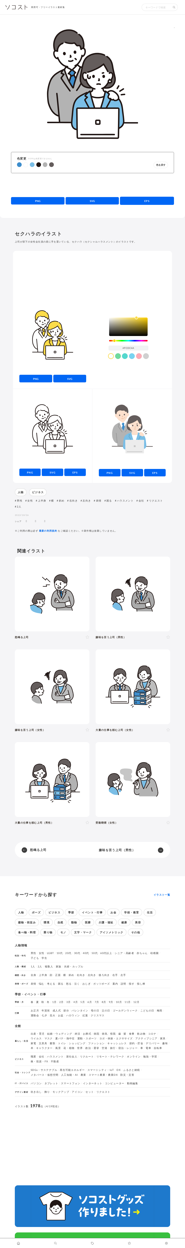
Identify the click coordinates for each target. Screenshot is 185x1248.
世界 (80, 1048)
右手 (115, 975)
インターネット (92, 1083)
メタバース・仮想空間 (45, 1075)
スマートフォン (70, 1083)
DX (119, 1070)
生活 (150, 912)
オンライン (134, 1056)
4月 (75, 1002)
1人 (33, 966)
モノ (63, 932)
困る (109, 500)
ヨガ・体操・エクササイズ (116, 1038)
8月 (104, 1002)
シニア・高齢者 (124, 953)
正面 (58, 975)
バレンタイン (80, 1010)
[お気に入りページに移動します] (129, 1243)
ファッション (96, 1043)
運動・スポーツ (87, 1038)
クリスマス (98, 1015)
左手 (123, 975)
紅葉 (85, 1015)
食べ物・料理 (27, 932)
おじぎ (86, 983)
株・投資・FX (39, 1061)
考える (51, 983)
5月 (82, 1002)
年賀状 (46, 1010)
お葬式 (87, 1033)
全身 (33, 975)
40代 (86, 953)
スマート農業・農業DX (103, 1075)
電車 (148, 1048)
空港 (104, 1048)
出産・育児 (38, 1033)
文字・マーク (83, 932)
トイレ (62, 1043)
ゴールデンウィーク (125, 1010)
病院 (96, 1033)
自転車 (158, 1048)
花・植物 (68, 1048)
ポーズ (36, 912)
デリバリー (153, 1043)
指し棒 (141, 983)
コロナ (152, 1033)
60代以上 (106, 953)
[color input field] (128, 348)
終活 (77, 1033)
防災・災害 (127, 1075)
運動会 (35, 1015)
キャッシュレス (117, 1043)
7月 (97, 1002)
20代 (68, 953)
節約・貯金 (136, 1043)
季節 (71, 912)
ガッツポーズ (101, 983)
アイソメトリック (111, 932)
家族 (58, 966)
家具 (163, 1038)
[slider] (128, 341)
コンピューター (114, 1083)
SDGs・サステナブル (44, 1070)
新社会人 (71, 1056)
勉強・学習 (150, 1056)
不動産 (55, 1061)
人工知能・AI (69, 1075)
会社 (141, 500)
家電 (33, 1043)
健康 (124, 922)
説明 (123, 983)
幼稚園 (154, 953)
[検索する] (174, 7)
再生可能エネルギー (72, 1070)
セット (89, 1092)
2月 (61, 1002)
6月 (89, 1002)
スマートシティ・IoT (100, 1070)
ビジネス (38, 492)
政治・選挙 (92, 1048)
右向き (73, 500)
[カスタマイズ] (166, 1243)
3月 (68, 1002)
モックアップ (61, 1092)
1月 (54, 1002)
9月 (111, 1002)
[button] (19, 164)
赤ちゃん (142, 953)
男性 (19, 500)
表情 (99, 500)
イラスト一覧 (162, 895)
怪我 (113, 1033)
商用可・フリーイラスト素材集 (48, 7)
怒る (69, 983)
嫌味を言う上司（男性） (117, 850)
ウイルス (36, 1038)
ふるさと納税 (131, 1070)
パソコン (36, 1083)
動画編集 (132, 1083)
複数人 (49, 966)
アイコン (77, 1092)
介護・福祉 (106, 922)
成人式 (57, 1010)
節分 (66, 1010)
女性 (30, 500)
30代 (77, 953)
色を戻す (160, 165)
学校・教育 (131, 912)
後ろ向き (104, 975)
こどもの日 (147, 1010)
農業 (83, 1075)
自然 (60, 922)
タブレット (51, 1083)
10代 (60, 953)
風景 (58, 1048)
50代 (95, 953)
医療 (88, 922)
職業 (33, 1056)
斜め (61, 500)
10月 (119, 1002)
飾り (47, 1092)
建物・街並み (27, 922)
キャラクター (44, 1048)
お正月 (35, 1010)
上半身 (42, 500)
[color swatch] (111, 356)
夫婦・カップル (73, 966)
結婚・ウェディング (59, 1033)
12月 (136, 1002)
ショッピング (77, 1043)
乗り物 (48, 932)
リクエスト (156, 500)
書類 (52, 1043)
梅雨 (159, 1010)
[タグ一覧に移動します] (92, 1243)
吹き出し (36, 1092)
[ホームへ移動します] (18, 1243)
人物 (21, 492)
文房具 (43, 1043)
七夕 (44, 1015)
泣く (77, 983)
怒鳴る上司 (38, 850)
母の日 (95, 1010)
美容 (138, 922)
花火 (52, 1015)
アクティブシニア (146, 1038)
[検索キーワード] (156, 7)
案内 (115, 983)
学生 (44, 958)
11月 (127, 1002)
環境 (47, 922)
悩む (41, 983)
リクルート (87, 1056)
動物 (74, 922)
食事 (132, 1033)
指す (131, 983)
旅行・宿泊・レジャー (124, 1048)
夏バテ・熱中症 (65, 1038)
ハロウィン (73, 1015)
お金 (113, 912)
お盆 (61, 1015)
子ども (35, 958)
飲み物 (141, 1033)
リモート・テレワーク (110, 1056)
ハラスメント (125, 500)
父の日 (106, 1010)
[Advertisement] (92, 185)
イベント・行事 (92, 912)
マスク (48, 1038)
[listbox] (128, 327)
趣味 (165, 1043)
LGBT (50, 953)
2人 (19, 506)
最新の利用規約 (48, 530)
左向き (87, 500)
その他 (135, 932)
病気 (104, 1033)
